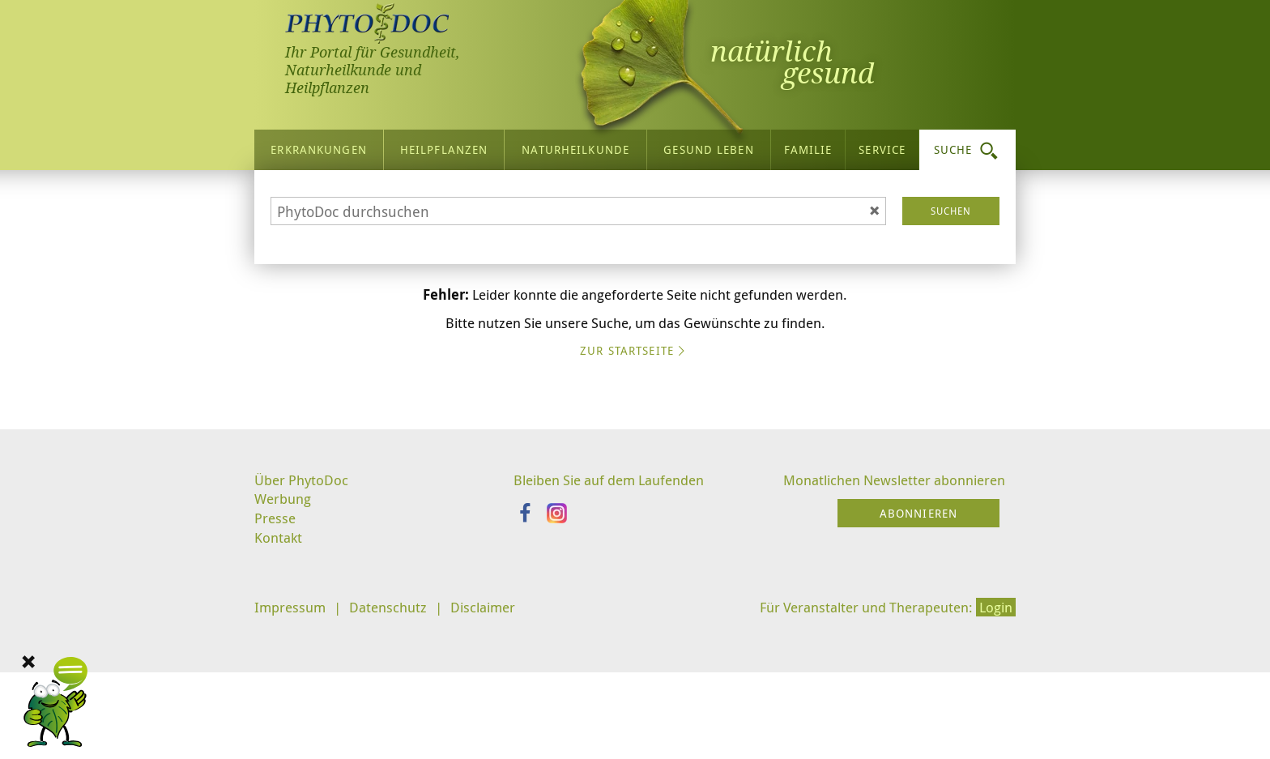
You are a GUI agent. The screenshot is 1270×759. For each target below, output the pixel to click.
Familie (808, 145)
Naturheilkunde (575, 145)
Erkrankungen (318, 145)
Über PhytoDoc (303, 622)
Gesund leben (708, 145)
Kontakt (279, 683)
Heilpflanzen (444, 145)
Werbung (284, 642)
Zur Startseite (635, 496)
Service (882, 145)
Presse (275, 663)
